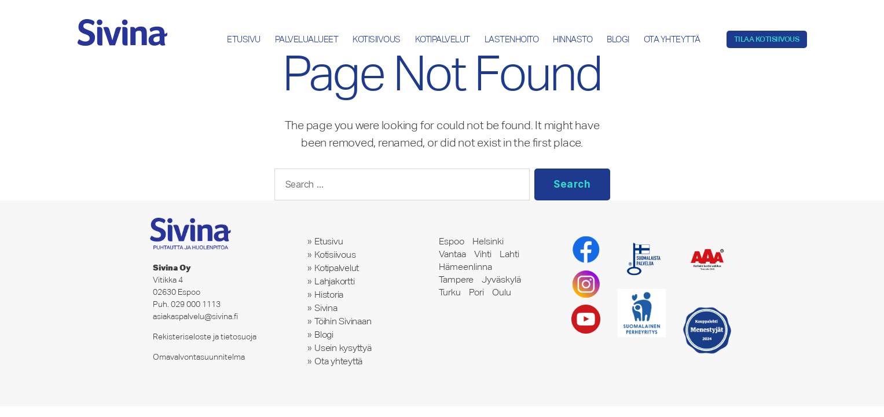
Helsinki (488, 241)
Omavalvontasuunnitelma (199, 356)
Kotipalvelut (442, 39)
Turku (450, 292)
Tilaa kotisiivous (766, 39)
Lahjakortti (334, 281)
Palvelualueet (307, 39)
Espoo (451, 241)
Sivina (326, 307)
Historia (328, 294)
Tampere (456, 279)
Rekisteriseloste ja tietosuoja (204, 336)
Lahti (509, 253)
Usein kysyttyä (343, 347)
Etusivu (244, 39)
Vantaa (452, 253)
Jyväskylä (501, 279)
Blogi (618, 39)
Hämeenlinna (465, 266)
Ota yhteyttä (672, 39)
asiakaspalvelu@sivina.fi (195, 316)
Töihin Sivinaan (343, 321)
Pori (476, 292)
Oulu (501, 292)
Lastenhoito (512, 39)
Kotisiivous (377, 39)
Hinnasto (572, 39)
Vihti (482, 253)
